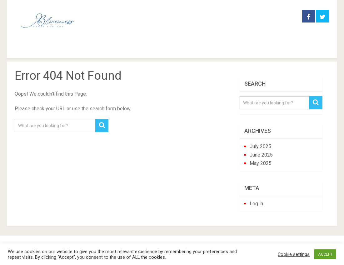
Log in (256, 204)
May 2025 (261, 163)
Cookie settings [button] (294, 254)
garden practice (72, 49)
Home (25, 49)
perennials (171, 49)
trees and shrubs (221, 49)
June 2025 (261, 155)
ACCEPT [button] (325, 254)
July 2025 (260, 146)
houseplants (125, 49)
